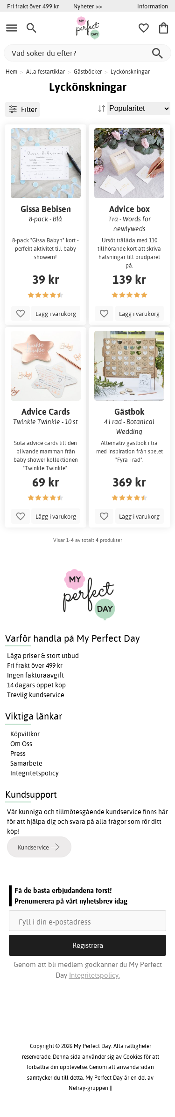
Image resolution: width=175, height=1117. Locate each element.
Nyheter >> (87, 6)
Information (152, 6)
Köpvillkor (25, 734)
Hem (11, 71)
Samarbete (26, 763)
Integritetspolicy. (94, 975)
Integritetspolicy (34, 773)
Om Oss (21, 744)
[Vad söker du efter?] (87, 53)
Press (18, 753)
